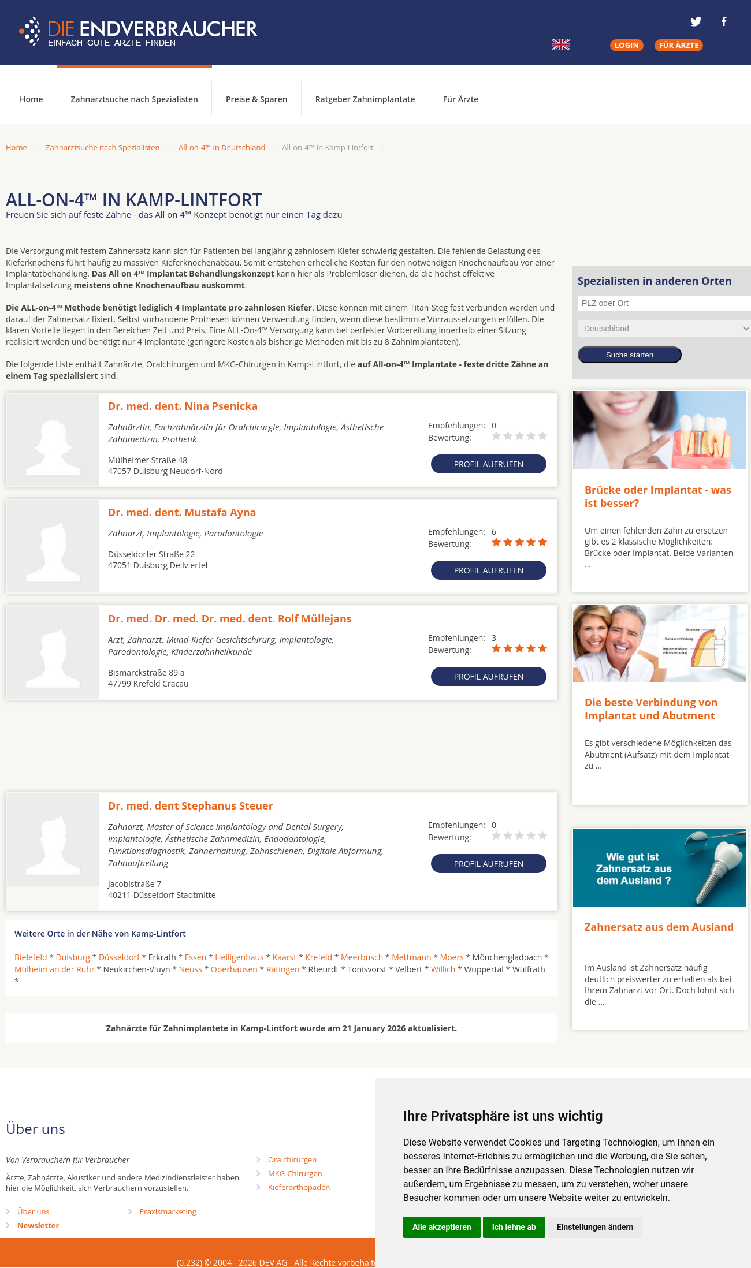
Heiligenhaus (239, 957)
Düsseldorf (119, 957)
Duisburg (73, 957)
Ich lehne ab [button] (514, 1227)
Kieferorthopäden (299, 1187)
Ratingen (283, 969)
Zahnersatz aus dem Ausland (659, 927)
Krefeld (318, 957)
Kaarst (285, 957)
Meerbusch (362, 957)
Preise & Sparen (257, 99)
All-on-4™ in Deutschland (222, 147)
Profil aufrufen (489, 463)
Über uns (33, 1211)
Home (16, 147)
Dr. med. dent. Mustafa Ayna (182, 512)
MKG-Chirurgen (295, 1173)
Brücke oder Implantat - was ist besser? (658, 496)
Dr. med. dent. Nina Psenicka (183, 406)
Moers (452, 957)
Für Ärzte (461, 99)
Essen (196, 957)
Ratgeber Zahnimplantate (365, 99)
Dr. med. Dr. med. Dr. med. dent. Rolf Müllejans (230, 618)
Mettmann (411, 957)
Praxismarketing (168, 1211)
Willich (443, 969)
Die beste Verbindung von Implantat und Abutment (651, 708)
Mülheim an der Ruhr (54, 969)
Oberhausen (234, 969)
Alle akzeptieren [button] (441, 1227)
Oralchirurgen (292, 1159)
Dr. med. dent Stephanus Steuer (190, 805)
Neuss (190, 969)
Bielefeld (30, 957)
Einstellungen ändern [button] (595, 1227)
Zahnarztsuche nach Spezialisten (134, 99)
